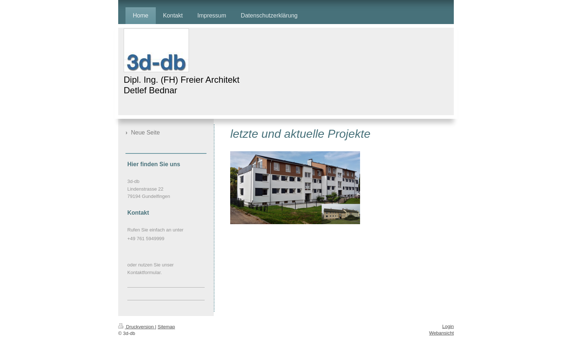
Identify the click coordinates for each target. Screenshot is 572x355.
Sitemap (166, 326)
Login (448, 326)
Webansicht (441, 333)
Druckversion (136, 326)
